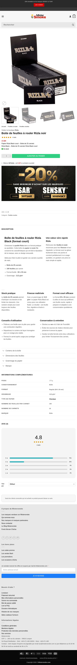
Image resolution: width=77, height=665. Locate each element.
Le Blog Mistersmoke (9, 526)
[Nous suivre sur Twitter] (10, 537)
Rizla (17, 130)
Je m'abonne (38, 576)
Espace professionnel (29, 658)
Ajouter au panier (36, 156)
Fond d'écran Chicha (9, 529)
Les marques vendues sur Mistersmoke (15, 514)
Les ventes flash (7, 553)
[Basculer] (3, 351)
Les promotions (7, 557)
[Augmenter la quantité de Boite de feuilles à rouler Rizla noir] (10, 156)
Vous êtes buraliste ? (48, 658)
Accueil (4, 126)
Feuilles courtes (24, 126)
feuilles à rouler (62, 245)
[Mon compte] (70, 16)
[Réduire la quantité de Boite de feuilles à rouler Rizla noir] (3, 156)
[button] (3, 16)
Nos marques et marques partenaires (15, 520)
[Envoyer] (73, 25)
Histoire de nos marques (10, 612)
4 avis (14, 137)
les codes (39, 4)
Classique (52, 399)
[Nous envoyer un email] (14, 537)
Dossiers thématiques (9, 608)
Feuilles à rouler (13, 126)
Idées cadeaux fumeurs (10, 615)
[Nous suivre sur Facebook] (3, 537)
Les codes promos (8, 550)
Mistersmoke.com (44, 662)
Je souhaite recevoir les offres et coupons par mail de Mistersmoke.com (24, 566)
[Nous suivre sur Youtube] (17, 537)
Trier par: (38, 484)
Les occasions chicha (9, 560)
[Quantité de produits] (6, 156)
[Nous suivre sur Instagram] (7, 537)
